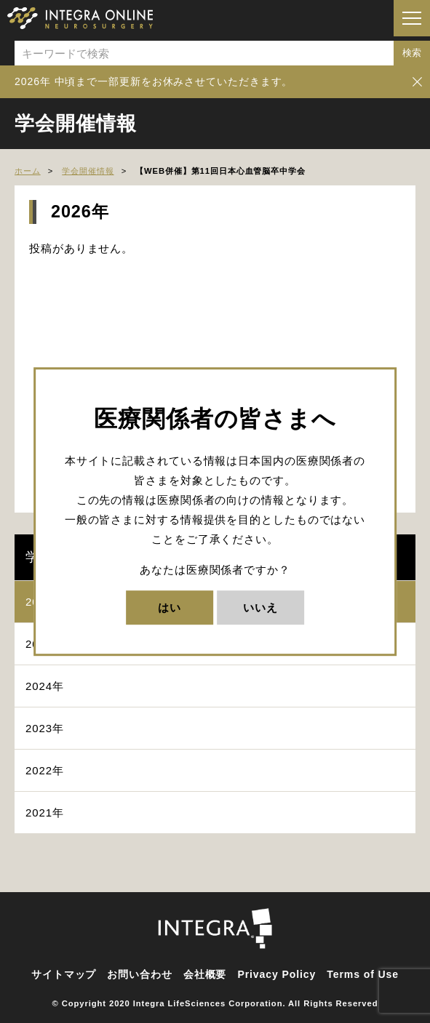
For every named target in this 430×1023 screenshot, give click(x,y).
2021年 (44, 812)
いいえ (260, 607)
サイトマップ (63, 974)
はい (169, 607)
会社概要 (205, 974)
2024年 (44, 686)
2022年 (44, 770)
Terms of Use (363, 974)
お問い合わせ (139, 974)
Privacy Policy (276, 974)
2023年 (44, 728)
